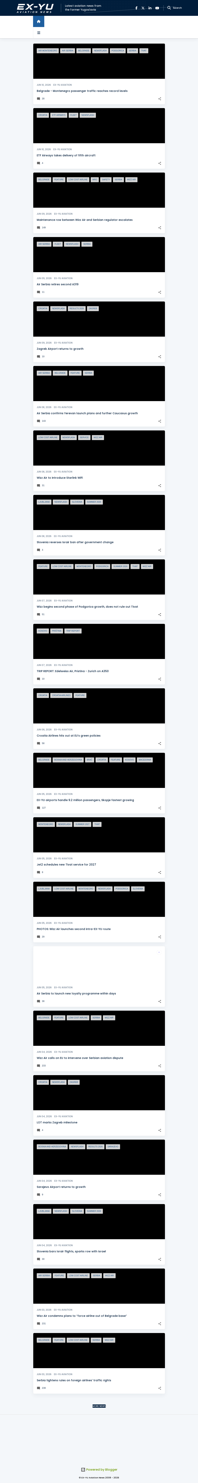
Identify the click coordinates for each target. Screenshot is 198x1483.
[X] (143, 8)
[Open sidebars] (38, 32)
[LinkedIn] (149, 8)
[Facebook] (136, 8)
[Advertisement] (99, 1439)
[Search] (169, 8)
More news (99, 1406)
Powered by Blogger (99, 1469)
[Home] (38, 21)
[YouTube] (157, 8)
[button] (159, 99)
